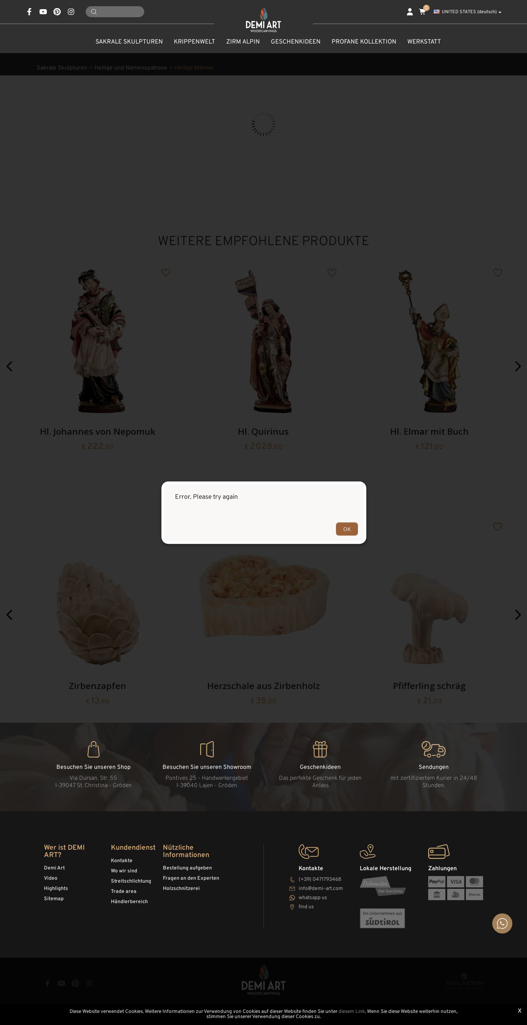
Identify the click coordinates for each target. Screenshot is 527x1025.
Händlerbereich (129, 902)
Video (50, 878)
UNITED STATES (467, 12)
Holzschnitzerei (181, 889)
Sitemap (54, 899)
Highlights (56, 889)
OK (347, 528)
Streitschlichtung (131, 881)
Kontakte (121, 861)
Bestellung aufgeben (187, 868)
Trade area (124, 892)
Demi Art (54, 868)
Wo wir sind (124, 871)
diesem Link (352, 1012)
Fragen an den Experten (191, 878)
